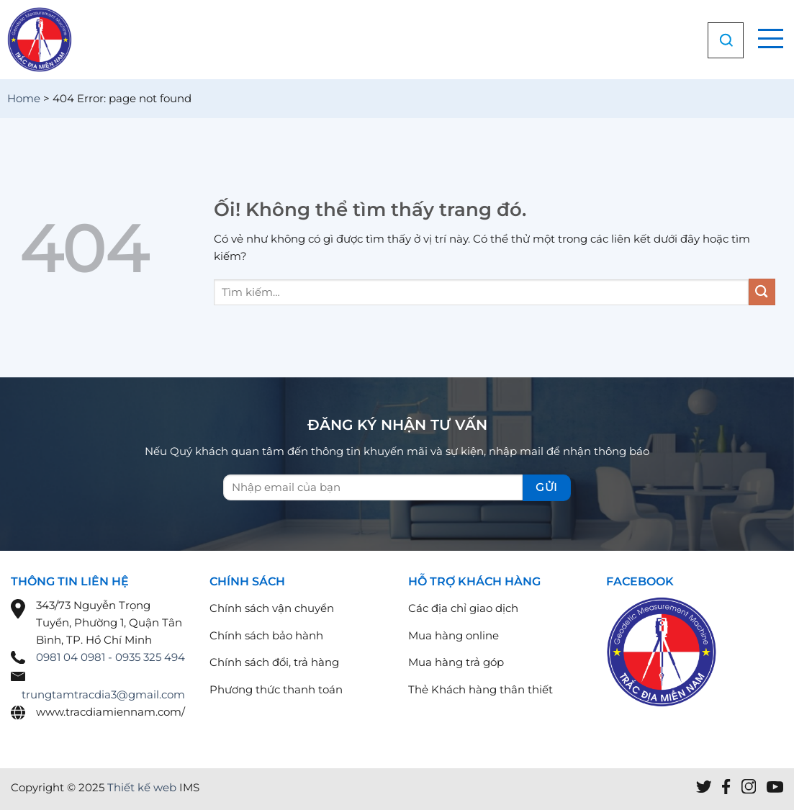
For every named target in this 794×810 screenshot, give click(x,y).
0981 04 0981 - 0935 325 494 (110, 657)
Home (23, 98)
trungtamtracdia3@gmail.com (103, 694)
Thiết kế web (141, 787)
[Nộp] (762, 292)
